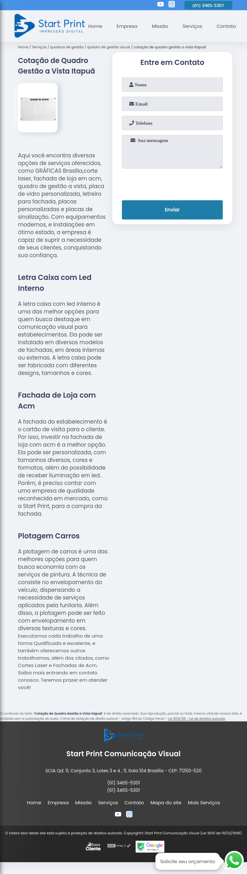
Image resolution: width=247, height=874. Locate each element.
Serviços (193, 26)
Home (95, 26)
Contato (227, 26)
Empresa (127, 26)
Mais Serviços (204, 802)
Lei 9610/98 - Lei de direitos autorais (196, 718)
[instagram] (171, 5)
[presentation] (172, 183)
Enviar (172, 210)
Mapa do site (165, 802)
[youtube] (160, 5)
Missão (160, 26)
